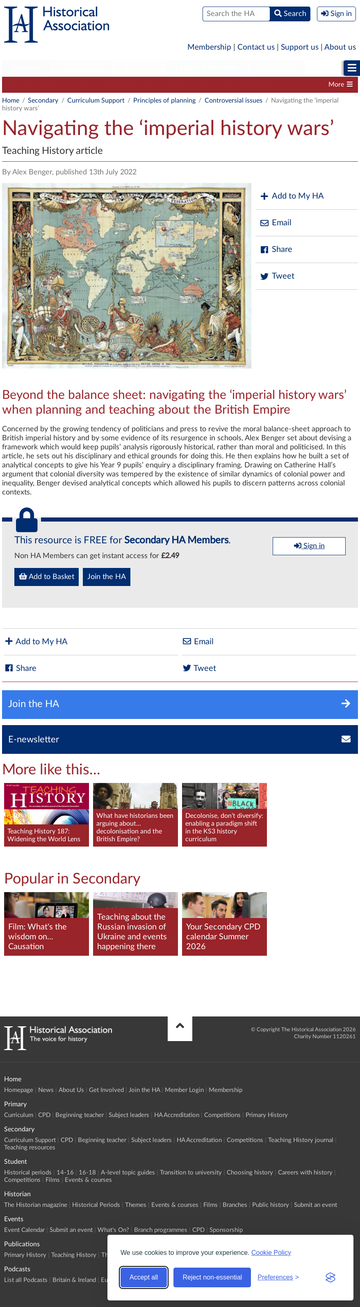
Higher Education (206, 68)
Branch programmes (160, 1230)
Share (276, 249)
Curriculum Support (35, 84)
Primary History (267, 1115)
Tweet (277, 276)
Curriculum (18, 1115)
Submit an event (315, 1205)
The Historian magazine (35, 1205)
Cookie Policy (271, 1252)
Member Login (184, 1090)
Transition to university (191, 1173)
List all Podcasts (26, 1280)
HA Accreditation (246, 84)
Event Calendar (24, 1230)
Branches (235, 1205)
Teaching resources (29, 1147)
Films (53, 1180)
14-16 (65, 1173)
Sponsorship (226, 1230)
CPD (82, 84)
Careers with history (305, 1173)
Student (138, 68)
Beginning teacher (127, 84)
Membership (209, 47)
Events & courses (88, 1180)
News (46, 1090)
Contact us (256, 47)
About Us (71, 1090)
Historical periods (28, 1173)
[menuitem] (27, 68)
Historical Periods (96, 1205)
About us (340, 47)
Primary (27, 68)
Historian (277, 68)
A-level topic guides (128, 1173)
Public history (270, 1205)
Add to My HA (292, 196)
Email (276, 223)
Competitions (222, 1115)
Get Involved (106, 1090)
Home (10, 100)
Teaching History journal (300, 1140)
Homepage (18, 1090)
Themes (135, 1205)
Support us (300, 47)
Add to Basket (46, 576)
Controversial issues (233, 100)
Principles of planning (164, 100)
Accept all (144, 1277)
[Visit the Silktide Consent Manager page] (330, 1277)
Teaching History (73, 1255)
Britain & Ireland (74, 1280)
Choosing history (250, 1173)
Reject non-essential (212, 1277)
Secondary (82, 68)
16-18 (87, 1173)
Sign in (309, 546)
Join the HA (106, 577)
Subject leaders (188, 84)
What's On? (113, 1230)
